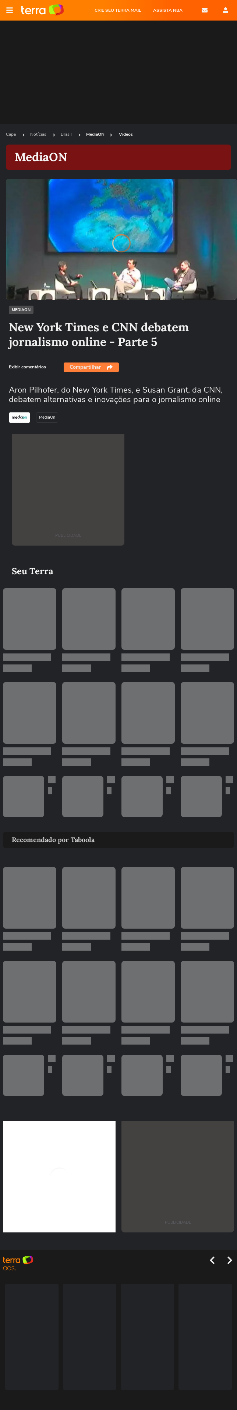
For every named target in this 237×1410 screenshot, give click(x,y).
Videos (126, 134)
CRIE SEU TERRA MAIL (118, 10)
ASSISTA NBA (168, 10)
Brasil (67, 134)
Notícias (38, 134)
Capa (11, 134)
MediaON (95, 134)
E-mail (205, 10)
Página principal (42, 10)
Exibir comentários (27, 367)
